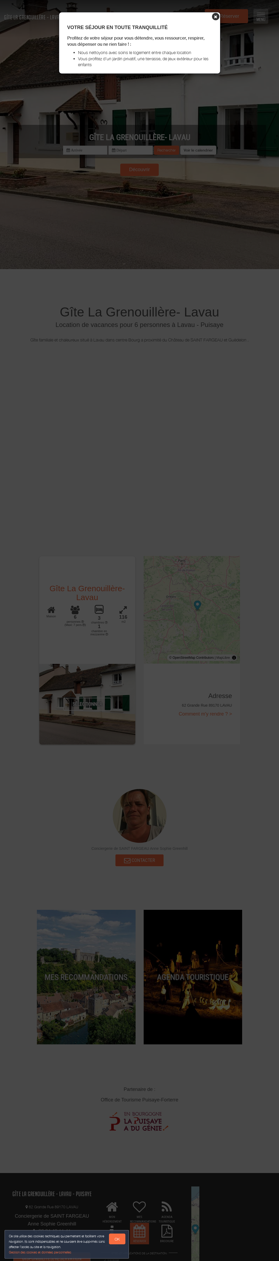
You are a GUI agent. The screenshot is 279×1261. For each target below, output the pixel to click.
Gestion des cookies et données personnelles (41, 1252)
